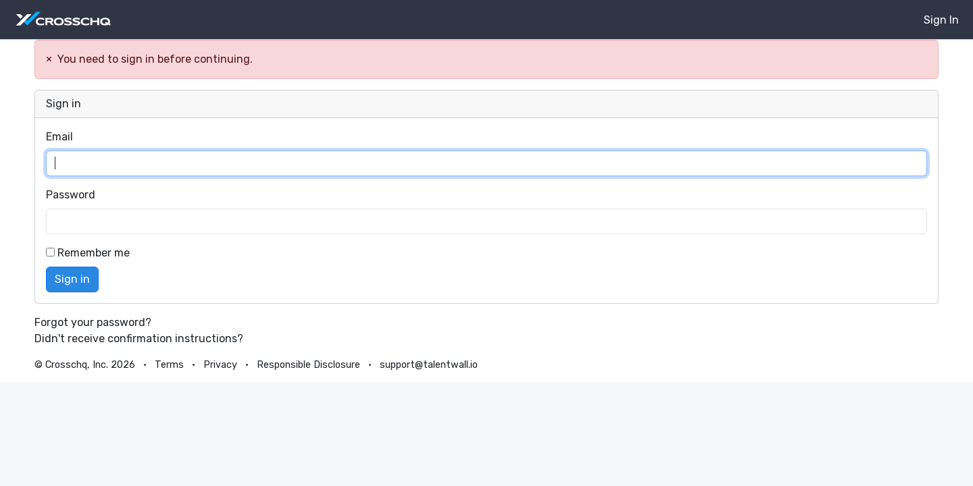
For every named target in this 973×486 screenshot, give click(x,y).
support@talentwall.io (429, 365)
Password (70, 194)
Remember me (88, 252)
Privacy (220, 365)
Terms (169, 365)
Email (59, 136)
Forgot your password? (92, 322)
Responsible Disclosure (308, 365)
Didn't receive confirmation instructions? (138, 338)
